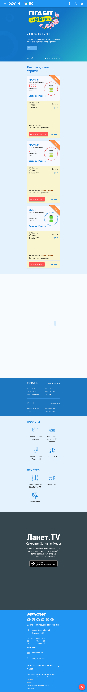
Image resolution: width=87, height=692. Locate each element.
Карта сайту (31, 688)
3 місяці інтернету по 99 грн (34, 410)
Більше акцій (54, 403)
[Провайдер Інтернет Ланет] (39, 614)
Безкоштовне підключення (50, 410)
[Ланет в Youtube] (42, 619)
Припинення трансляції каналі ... (34, 393)
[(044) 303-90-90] (82, 687)
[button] (43, 668)
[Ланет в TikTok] (52, 619)
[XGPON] (28, 3)
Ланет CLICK (44, 685)
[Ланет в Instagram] (33, 619)
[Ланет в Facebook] (29, 619)
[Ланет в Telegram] (38, 619)
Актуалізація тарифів (50, 393)
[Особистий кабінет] (19, 3)
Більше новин (54, 383)
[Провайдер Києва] (12, 3)
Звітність (30, 682)
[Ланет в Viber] (47, 619)
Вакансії (30, 680)
